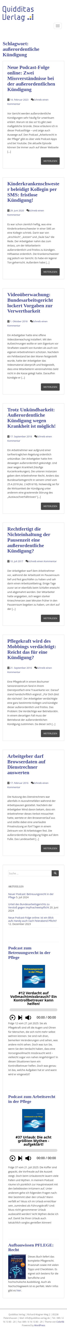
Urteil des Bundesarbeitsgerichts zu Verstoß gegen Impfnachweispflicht (28, 906)
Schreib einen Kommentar (42, 561)
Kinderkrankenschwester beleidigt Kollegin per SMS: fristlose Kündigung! (33, 192)
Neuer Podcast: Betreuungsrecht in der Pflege (31, 895)
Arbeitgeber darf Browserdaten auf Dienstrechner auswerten (26, 764)
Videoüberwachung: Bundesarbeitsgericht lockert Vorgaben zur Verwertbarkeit (30, 303)
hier (19, 1290)
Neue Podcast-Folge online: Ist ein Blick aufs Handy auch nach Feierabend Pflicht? (32, 919)
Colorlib (60, 1321)
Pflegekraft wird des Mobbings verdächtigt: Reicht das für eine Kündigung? (31, 649)
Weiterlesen (50, 161)
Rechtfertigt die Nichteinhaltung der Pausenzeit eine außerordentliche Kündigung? (28, 540)
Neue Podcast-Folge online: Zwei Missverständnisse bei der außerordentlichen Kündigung (31, 78)
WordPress (39, 1325)
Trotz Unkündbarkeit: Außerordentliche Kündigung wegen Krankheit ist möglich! (31, 418)
